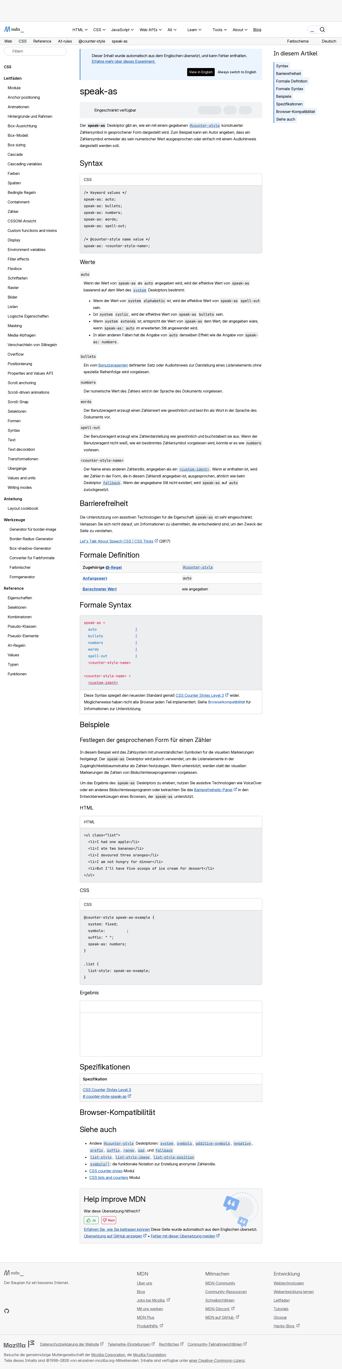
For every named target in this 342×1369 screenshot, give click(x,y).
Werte (87, 262)
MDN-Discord (217, 1308)
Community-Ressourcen (226, 1291)
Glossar (280, 1317)
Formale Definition (291, 81)
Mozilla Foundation (149, 1354)
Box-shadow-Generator (30, 548)
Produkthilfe (148, 1326)
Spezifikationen (289, 104)
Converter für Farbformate (32, 557)
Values (13, 655)
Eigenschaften (20, 597)
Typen (13, 664)
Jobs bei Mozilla (151, 1300)
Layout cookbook (23, 508)
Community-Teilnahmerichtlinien (215, 1344)
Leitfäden (13, 78)
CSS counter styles (106, 1170)
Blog (257, 29)
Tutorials (281, 1308)
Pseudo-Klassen (22, 626)
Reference (14, 588)
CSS (7, 66)
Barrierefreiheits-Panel (213, 789)
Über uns (144, 1283)
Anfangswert (95, 578)
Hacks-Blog (284, 1326)
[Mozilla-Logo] (19, 1344)
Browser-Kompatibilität (295, 111)
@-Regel (113, 567)
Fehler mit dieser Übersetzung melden (183, 1236)
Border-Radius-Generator (31, 538)
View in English (201, 72)
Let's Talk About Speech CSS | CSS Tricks (116, 541)
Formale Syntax (289, 88)
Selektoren (17, 607)
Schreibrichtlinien (219, 1300)
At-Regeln (16, 645)
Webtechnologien (289, 1283)
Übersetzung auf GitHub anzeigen (113, 1236)
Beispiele (283, 96)
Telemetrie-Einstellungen (129, 1344)
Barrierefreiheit (288, 73)
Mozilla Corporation (108, 1354)
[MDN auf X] (24, 1311)
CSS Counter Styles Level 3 (200, 695)
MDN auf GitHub (220, 1317)
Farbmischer (20, 567)
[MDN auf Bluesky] (15, 1311)
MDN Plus (145, 1317)
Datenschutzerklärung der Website (69, 1344)
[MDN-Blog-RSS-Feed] (41, 1311)
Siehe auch (285, 119)
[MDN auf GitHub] (7, 1311)
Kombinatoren (20, 616)
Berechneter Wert (100, 589)
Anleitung (13, 498)
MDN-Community (220, 1283)
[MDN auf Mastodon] (32, 1311)
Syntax (282, 66)
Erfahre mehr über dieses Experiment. (123, 61)
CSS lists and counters (108, 1177)
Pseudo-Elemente (23, 635)
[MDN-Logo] (14, 1273)
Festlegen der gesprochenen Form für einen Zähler (145, 739)
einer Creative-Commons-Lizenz (217, 1360)
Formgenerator (22, 576)
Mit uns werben (150, 1308)
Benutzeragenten (113, 365)
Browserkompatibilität (226, 702)
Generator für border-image (33, 529)
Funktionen (17, 674)
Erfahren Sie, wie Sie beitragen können (117, 1229)
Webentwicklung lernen (294, 1291)
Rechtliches (169, 1344)
